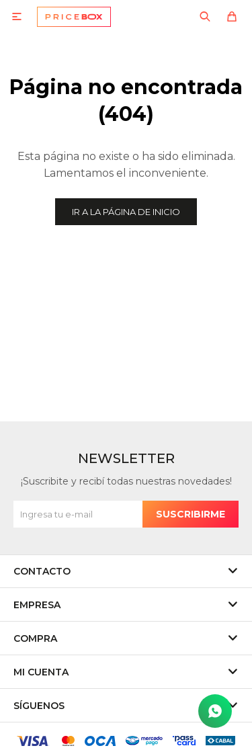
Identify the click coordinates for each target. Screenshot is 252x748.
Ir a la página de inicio (126, 211)
